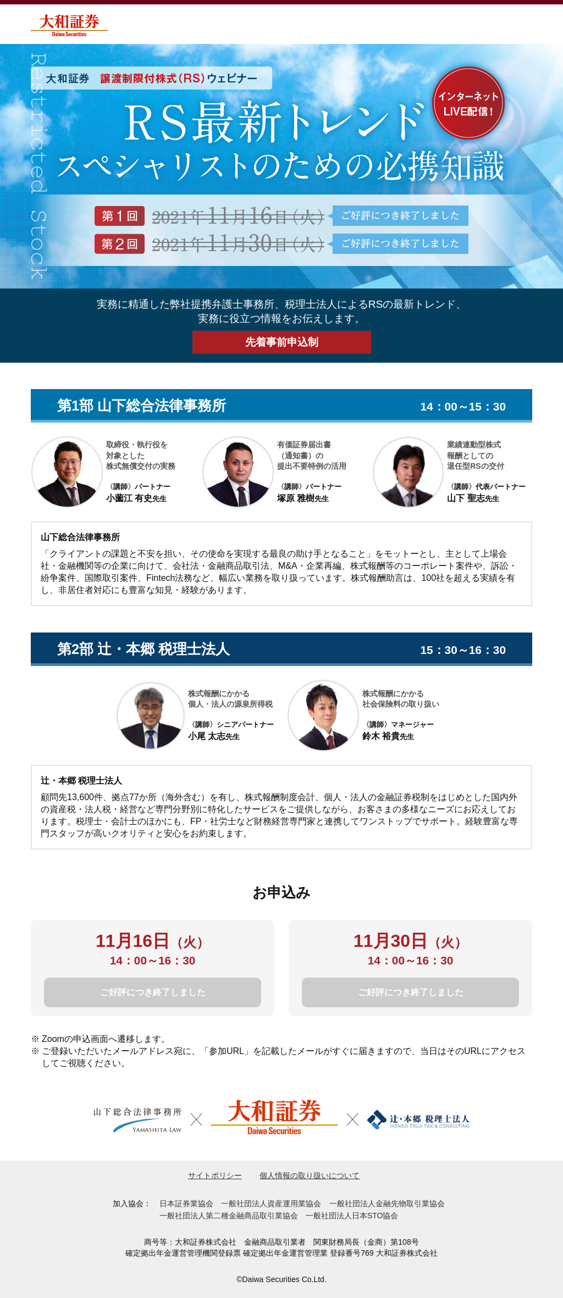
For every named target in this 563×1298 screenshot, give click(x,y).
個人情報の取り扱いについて (310, 1175)
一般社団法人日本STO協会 (352, 1215)
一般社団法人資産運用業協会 (271, 1203)
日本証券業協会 (186, 1203)
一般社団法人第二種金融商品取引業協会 (228, 1215)
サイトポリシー (215, 1175)
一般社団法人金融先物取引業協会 (387, 1203)
